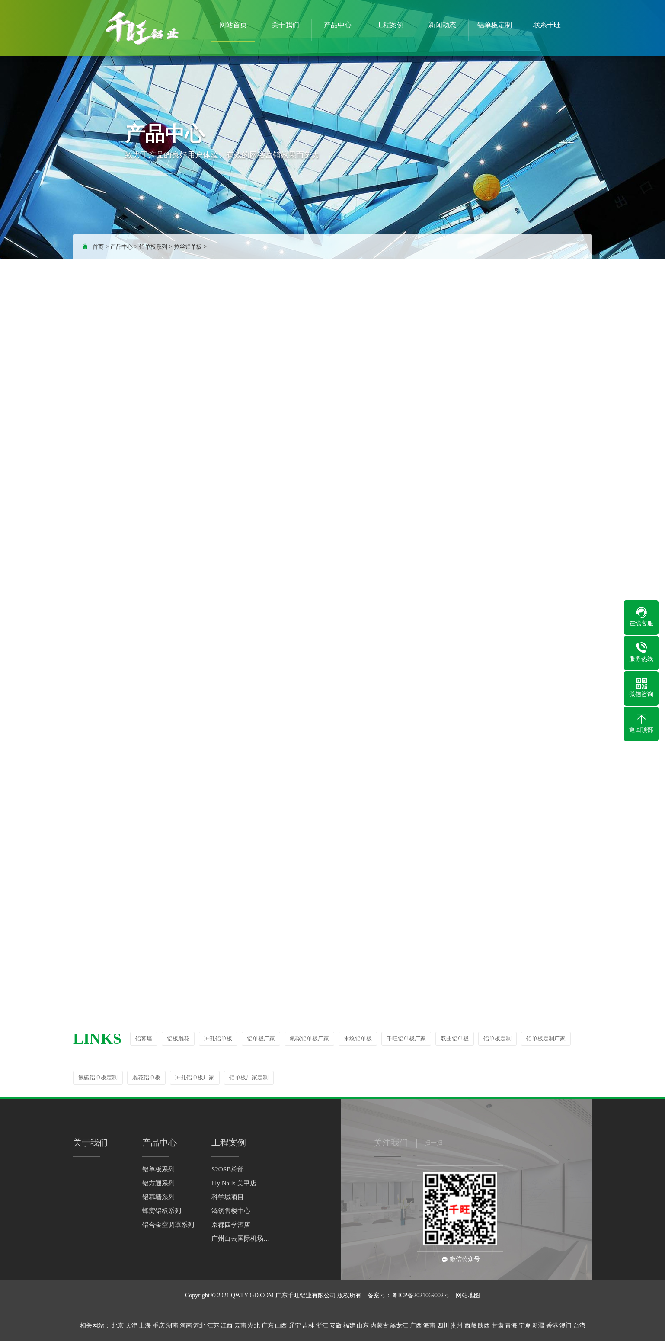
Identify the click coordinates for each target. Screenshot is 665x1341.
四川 (443, 1325)
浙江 (322, 1325)
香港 (552, 1325)
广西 (416, 1325)
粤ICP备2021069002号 (421, 1295)
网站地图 (468, 1295)
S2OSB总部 (227, 1169)
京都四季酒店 (230, 1224)
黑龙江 (399, 1325)
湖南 (172, 1325)
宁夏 (525, 1325)
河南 (186, 1325)
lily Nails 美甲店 (233, 1183)
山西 (281, 1325)
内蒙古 (380, 1325)
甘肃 (498, 1325)
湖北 (254, 1325)
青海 (511, 1325)
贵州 (457, 1325)
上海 (145, 1325)
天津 (131, 1325)
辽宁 (295, 1325)
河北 (199, 1325)
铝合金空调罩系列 (168, 1224)
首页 (98, 246)
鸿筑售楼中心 (230, 1210)
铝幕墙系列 (158, 1197)
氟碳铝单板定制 (98, 1077)
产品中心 (121, 246)
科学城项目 (227, 1197)
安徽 (335, 1325)
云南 (240, 1325)
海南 (429, 1325)
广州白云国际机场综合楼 (241, 1238)
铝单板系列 (153, 246)
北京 (118, 1325)
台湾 (579, 1325)
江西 (227, 1325)
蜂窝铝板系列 (161, 1210)
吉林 (308, 1325)
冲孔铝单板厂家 (194, 1077)
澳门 (565, 1325)
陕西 (484, 1325)
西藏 (470, 1325)
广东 (268, 1325)
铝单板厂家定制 (249, 1077)
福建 (349, 1325)
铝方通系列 (158, 1183)
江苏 (213, 1325)
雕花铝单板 (146, 1077)
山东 (363, 1325)
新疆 (538, 1325)
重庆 (159, 1325)
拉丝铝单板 (188, 246)
